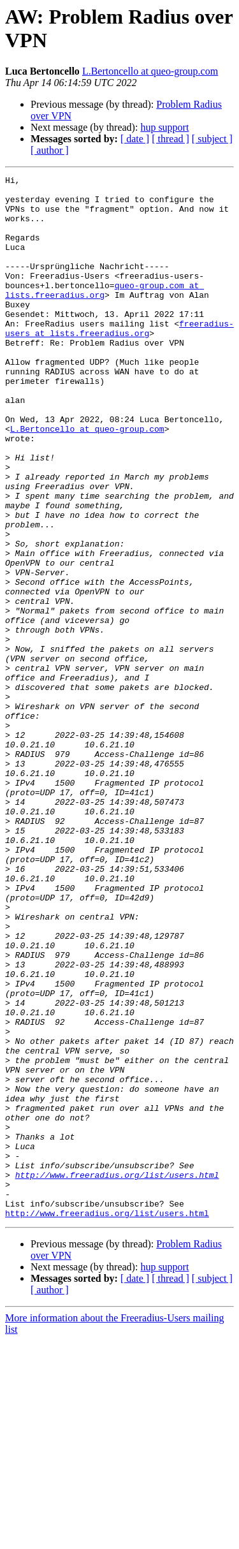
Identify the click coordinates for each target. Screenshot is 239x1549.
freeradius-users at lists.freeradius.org (119, 359)
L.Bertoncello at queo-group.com (150, 71)
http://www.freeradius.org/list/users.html (117, 1375)
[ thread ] (170, 138)
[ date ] (134, 138)
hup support (164, 127)
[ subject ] (212, 138)
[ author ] (50, 150)
